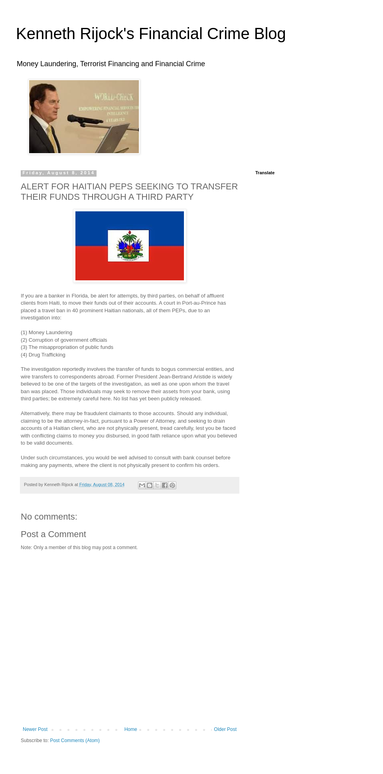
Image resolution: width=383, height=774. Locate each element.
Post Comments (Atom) (75, 740)
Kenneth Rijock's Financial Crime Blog (151, 33)
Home (130, 729)
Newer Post (35, 729)
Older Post (225, 729)
